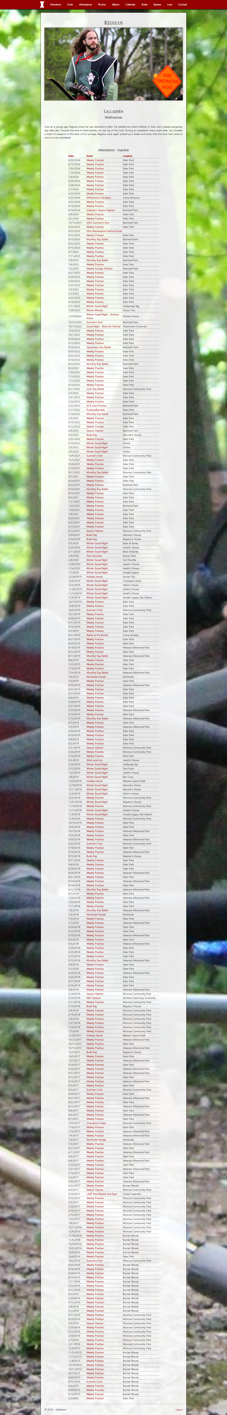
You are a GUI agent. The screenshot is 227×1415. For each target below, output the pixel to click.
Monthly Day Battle (97, 239)
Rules (144, 4)
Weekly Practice (95, 160)
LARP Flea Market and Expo (102, 1194)
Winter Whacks (95, 310)
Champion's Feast (96, 1123)
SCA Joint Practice (96, 405)
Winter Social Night (97, 306)
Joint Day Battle (95, 389)
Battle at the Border (97, 635)
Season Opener (95, 430)
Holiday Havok (95, 576)
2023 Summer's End (98, 222)
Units (70, 4)
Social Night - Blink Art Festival (103, 326)
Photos (102, 4)
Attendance (85, 4)
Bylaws (157, 4)
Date (71, 156)
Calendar (130, 4)
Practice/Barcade (96, 409)
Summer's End (94, 322)
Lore (169, 4)
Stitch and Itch (95, 760)
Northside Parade (96, 676)
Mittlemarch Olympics (99, 197)
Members (55, 4)
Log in (179, 1409)
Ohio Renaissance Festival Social (104, 231)
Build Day (92, 434)
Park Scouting (94, 555)
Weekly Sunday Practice (100, 268)
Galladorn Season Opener (101, 210)
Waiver (115, 4)
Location (127, 156)
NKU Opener (94, 998)
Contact (182, 4)
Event (90, 156)
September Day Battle (99, 347)
